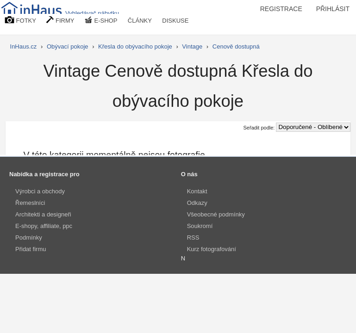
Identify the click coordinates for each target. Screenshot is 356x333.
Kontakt (197, 191)
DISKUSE (175, 20)
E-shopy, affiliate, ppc (43, 225)
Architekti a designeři (43, 214)
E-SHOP (101, 20)
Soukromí (200, 225)
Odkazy (197, 202)
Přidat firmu (30, 249)
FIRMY (60, 20)
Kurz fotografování (211, 249)
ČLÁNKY (140, 20)
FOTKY (20, 20)
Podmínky (28, 237)
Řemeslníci (30, 202)
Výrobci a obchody (40, 191)
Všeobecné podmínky (216, 214)
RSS (193, 237)
